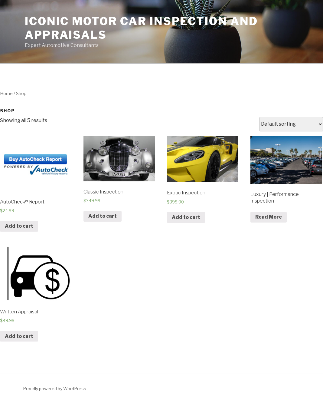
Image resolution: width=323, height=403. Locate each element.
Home (6, 93)
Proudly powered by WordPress (54, 388)
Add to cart (19, 226)
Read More (268, 217)
